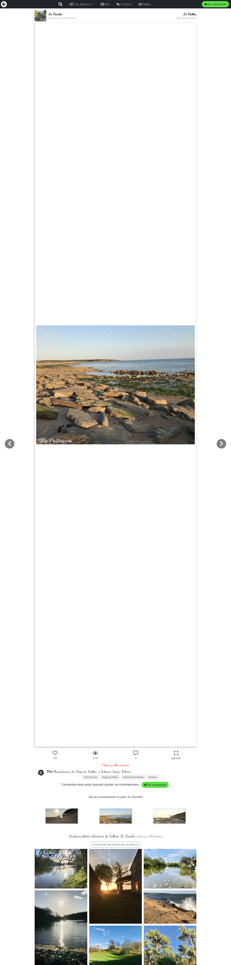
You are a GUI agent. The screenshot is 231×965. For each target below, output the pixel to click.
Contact (124, 4)
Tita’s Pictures (90, 777)
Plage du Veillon (110, 777)
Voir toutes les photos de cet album (115, 844)
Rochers (153, 777)
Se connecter (215, 4)
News (145, 4)
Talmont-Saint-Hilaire (133, 777)
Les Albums (80, 4)
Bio (105, 4)
